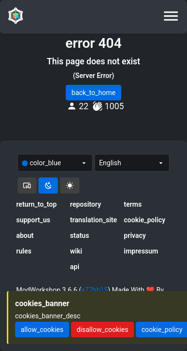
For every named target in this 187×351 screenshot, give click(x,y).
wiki (76, 251)
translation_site (93, 220)
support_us (33, 220)
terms (133, 204)
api (74, 267)
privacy (135, 235)
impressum (141, 251)
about (25, 235)
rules (23, 251)
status (79, 235)
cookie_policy (144, 220)
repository (85, 204)
